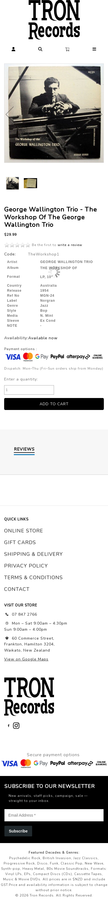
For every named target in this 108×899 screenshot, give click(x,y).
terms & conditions (33, 577)
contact (17, 589)
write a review (70, 245)
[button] (13, 48)
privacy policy (26, 566)
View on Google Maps (26, 659)
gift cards (20, 542)
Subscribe (18, 831)
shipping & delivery (33, 554)
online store (23, 530)
